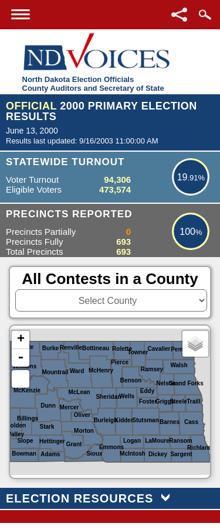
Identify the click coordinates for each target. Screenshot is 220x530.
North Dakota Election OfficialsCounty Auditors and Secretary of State (93, 84)
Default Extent (20, 379)
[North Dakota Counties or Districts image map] (110, 402)
